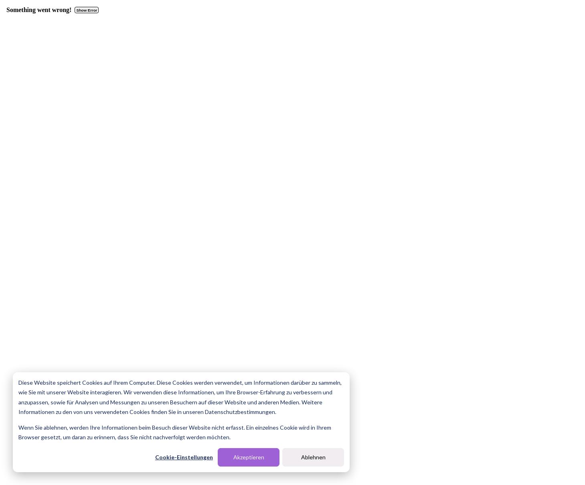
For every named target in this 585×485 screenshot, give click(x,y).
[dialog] (181, 422)
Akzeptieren (248, 457)
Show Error (87, 10)
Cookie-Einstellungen (184, 457)
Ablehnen (313, 457)
